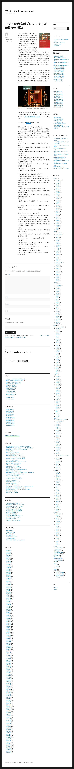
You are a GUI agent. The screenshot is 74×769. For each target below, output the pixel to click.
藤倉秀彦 (57, 453)
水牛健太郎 (58, 501)
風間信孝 (57, 274)
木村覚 (57, 257)
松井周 (57, 487)
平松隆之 (57, 428)
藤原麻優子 (58, 461)
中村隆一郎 (58, 388)
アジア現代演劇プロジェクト (32, 116)
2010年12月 (8, 632)
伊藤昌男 (57, 191)
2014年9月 (8, 563)
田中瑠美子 (58, 341)
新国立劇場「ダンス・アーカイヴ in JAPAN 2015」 (17, 449)
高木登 (57, 362)
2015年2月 (8, 555)
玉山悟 (57, 337)
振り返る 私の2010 (10, 415)
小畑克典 (57, 203)
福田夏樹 (57, 447)
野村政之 (57, 415)
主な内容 (28, 122)
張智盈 (57, 566)
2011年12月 (8, 613)
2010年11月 (8, 634)
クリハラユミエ (59, 234)
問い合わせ (56, 45)
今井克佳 (57, 186)
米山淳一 (57, 543)
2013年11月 (8, 578)
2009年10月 (8, 654)
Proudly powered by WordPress (26, 762)
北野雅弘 (57, 240)
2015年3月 (8, 553)
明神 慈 (57, 484)
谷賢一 (57, 354)
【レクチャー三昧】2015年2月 (12, 484)
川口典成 (57, 251)
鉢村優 (57, 464)
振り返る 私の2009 (10, 417)
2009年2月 (8, 666)
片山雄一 (57, 268)
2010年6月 (8, 641)
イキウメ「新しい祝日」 (11, 483)
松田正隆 (57, 493)
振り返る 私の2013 (10, 411)
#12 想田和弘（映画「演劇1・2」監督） (14, 503)
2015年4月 (8, 552)
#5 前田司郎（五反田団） (11, 514)
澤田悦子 (57, 308)
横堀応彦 (57, 538)
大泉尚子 (57, 197)
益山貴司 (57, 506)
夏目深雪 (57, 396)
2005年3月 (8, 739)
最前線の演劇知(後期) (11, 385)
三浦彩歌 (57, 473)
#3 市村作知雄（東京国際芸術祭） (13, 517)
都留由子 (57, 357)
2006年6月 (8, 715)
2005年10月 (8, 728)
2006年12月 (8, 706)
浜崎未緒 (57, 442)
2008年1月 (8, 686)
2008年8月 (8, 675)
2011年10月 (8, 617)
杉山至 (57, 300)
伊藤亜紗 (57, 188)
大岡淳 (57, 194)
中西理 (57, 390)
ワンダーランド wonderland (19, 11)
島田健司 (57, 291)
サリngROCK (58, 285)
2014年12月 (8, 558)
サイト (6, 311)
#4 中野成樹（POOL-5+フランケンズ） (14, 515)
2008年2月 (8, 684)
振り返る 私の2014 (10, 409)
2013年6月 (8, 586)
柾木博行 (57, 495)
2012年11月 (8, 597)
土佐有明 (57, 328)
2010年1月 (8, 649)
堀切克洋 (57, 424)
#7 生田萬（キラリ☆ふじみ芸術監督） (14, 511)
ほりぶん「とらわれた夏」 (12, 480)
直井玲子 (57, 404)
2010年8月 (8, 638)
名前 (6, 297)
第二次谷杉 (58, 350)
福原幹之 (57, 444)
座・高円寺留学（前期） (11, 394)
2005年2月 (8, 740)
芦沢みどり (58, 222)
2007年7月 (8, 695)
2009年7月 (8, 658)
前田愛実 (57, 476)
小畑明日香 (58, 205)
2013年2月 (8, 592)
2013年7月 (8, 584)
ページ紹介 (56, 555)
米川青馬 (57, 544)
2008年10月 (8, 672)
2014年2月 (8, 573)
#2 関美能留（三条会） (11, 518)
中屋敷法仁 (58, 381)
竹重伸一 (57, 348)
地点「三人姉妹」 (10, 451)
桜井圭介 (57, 307)
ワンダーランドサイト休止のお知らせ (14, 478)
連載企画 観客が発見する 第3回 (13, 463)
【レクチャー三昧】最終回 (12, 460)
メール (7, 304)
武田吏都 (57, 334)
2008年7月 (8, 677)
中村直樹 (57, 387)
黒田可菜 (57, 280)
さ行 (55, 282)
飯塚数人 (57, 229)
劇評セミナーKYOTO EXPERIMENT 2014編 (16, 379)
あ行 (55, 178)
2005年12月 (8, 725)
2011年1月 (8, 630)
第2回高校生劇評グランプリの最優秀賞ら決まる (16, 469)
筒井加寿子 (58, 351)
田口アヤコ (58, 344)
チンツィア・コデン (60, 327)
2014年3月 (8, 572)
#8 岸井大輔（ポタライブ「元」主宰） (14, 509)
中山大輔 (57, 382)
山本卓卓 (57, 527)
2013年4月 (8, 589)
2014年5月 (8, 569)
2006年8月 (8, 712)
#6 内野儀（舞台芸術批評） (12, 512)
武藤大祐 (57, 499)
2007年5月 (8, 698)
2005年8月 (8, 731)
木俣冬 (57, 256)
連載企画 (56, 570)
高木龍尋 (57, 364)
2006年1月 (8, 723)
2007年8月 (8, 694)
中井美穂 (57, 376)
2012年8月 (8, 601)
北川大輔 (57, 239)
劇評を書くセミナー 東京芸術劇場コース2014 (16, 488)
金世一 (57, 567)
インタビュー (57, 549)
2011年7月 (8, 621)
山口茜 (57, 524)
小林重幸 (57, 246)
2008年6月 (8, 678)
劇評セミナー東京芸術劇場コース (13, 383)
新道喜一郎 (58, 299)
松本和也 (57, 490)
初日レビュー (57, 557)
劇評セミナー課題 (58, 558)
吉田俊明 (57, 520)
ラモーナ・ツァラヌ (60, 547)
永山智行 (57, 401)
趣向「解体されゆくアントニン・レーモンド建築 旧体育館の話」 (20, 472)
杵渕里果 (57, 259)
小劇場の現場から (58, 560)
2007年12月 (8, 688)
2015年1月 (8, 556)
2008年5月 (8, 680)
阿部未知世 (58, 225)
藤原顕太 (57, 459)
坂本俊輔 (57, 288)
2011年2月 (8, 629)
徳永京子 (57, 331)
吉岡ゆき (57, 515)
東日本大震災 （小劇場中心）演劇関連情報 (15, 540)
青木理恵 (57, 226)
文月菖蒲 (57, 432)
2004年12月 (8, 743)
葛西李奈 (57, 271)
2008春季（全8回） (10, 399)
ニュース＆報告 (8, 41)
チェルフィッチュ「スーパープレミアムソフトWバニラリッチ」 (20, 486)
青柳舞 (57, 228)
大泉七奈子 (58, 195)
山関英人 (57, 535)
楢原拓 (57, 399)
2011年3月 (8, 627)
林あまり (57, 435)
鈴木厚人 (57, 317)
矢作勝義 (57, 540)
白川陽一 (57, 310)
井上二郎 (57, 183)
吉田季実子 (58, 521)
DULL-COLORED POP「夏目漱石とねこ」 (15, 474)
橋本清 (57, 441)
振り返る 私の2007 (10, 420)
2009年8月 (8, 657)
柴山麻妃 (57, 302)
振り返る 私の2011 (10, 414)
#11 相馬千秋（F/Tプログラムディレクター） (16, 504)
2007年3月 (8, 701)
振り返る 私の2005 (10, 423)
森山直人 (57, 498)
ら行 (55, 546)
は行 (55, 418)
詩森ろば (57, 313)
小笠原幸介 (58, 206)
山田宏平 (57, 532)
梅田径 (57, 215)
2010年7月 (8, 640)
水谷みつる (58, 503)
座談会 (55, 561)
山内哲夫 (57, 523)
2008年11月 (8, 671)
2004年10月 (8, 746)
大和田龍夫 (58, 192)
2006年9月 (8, 711)
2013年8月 (8, 583)
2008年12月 (8, 669)
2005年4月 (8, 737)
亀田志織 (57, 236)
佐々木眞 (57, 286)
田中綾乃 (57, 342)
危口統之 (57, 242)
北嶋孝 (57, 237)
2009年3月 (8, 664)
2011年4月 (8, 626)
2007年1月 (8, 705)
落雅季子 (57, 223)
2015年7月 (8, 550)
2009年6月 (8, 660)
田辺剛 (57, 345)
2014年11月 (8, 559)
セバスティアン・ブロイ (61, 419)
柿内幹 (57, 260)
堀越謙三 (57, 427)
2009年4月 (8, 663)
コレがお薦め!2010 (10, 538)
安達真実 (57, 198)
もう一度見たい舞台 (10, 535)
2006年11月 (8, 708)
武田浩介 (57, 336)
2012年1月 (8, 612)
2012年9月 (8, 600)
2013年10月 (8, 580)
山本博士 (57, 529)
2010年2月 (8, 647)
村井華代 (57, 486)
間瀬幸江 (57, 509)
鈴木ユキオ (58, 314)
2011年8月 (8, 620)
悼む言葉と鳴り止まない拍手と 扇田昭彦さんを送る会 (18, 446)
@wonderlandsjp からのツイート (12, 435)
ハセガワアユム (59, 421)
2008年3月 (8, 683)
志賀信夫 (57, 294)
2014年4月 (8, 570)
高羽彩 (57, 370)
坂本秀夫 (57, 290)
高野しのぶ (58, 371)
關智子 (57, 320)
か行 (55, 231)
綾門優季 (57, 220)
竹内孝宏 (57, 347)
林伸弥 (57, 438)
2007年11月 (8, 689)
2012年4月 (8, 607)
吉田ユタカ (58, 518)
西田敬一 (57, 412)
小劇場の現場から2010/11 (11, 537)
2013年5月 (8, 587)
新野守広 (57, 398)
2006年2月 (8, 722)
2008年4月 (8, 681)
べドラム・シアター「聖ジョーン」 (13, 477)
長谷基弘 (57, 466)
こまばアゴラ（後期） (11, 389)
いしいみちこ (58, 180)
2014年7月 (8, 566)
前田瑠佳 (57, 478)
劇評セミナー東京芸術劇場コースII (13, 382)
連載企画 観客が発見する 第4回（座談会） (16, 458)
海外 (55, 563)
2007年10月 (8, 691)
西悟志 (57, 408)
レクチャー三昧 (57, 44)
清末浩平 (57, 265)
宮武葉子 (57, 483)
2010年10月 (8, 635)
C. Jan (57, 564)
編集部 (6, 37)
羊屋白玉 (57, 449)
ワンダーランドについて (59, 42)
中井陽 (57, 378)
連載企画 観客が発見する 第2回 (13, 468)
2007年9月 (8, 692)
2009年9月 (8, 655)
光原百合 (57, 475)
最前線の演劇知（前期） (11, 388)
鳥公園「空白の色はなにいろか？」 (13, 481)
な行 (55, 374)
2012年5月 (8, 606)
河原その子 (58, 263)
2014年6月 (8, 567)
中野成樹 (57, 393)
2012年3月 (8, 609)
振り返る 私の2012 (10, 412)
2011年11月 (8, 615)
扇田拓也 (57, 296)
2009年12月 (8, 651)
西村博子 (57, 410)
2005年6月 (8, 734)
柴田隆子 (57, 305)
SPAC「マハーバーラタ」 (11, 491)
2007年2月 (8, 703)
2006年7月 (8, 714)
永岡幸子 (57, 402)
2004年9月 (8, 748)
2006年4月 (8, 718)
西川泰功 (57, 407)
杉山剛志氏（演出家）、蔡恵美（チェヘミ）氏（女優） (18, 489)
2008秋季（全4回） (10, 397)
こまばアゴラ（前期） (11, 391)
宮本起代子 (58, 481)
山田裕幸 (57, 533)
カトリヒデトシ (59, 232)
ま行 (55, 470)
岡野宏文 (57, 209)
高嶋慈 (57, 361)
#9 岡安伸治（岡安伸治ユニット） (13, 507)
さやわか (57, 283)
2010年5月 (8, 643)
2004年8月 (8, 749)
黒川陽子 (57, 277)
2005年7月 (8, 732)
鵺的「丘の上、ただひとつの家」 (13, 452)
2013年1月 (8, 593)
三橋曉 (57, 472)
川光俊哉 (57, 249)
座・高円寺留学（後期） (11, 393)
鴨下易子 (57, 276)
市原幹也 (57, 212)
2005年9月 (8, 729)
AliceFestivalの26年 (10, 396)
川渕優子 (57, 253)
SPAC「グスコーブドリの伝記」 (13, 464)
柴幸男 (57, 303)
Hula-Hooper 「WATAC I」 (12, 492)
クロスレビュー (57, 550)
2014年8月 (8, 564)
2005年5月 (8, 735)
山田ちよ (57, 530)
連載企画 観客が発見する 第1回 (13, 471)
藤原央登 (57, 458)
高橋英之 (57, 368)
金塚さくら (58, 273)
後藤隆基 (57, 254)
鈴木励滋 (57, 316)
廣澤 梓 (57, 430)
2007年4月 (8, 700)
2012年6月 (8, 604)
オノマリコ (58, 182)
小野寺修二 (58, 208)
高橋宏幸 (57, 365)
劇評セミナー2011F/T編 (11, 386)
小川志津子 (58, 200)
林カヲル (57, 436)
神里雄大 (57, 269)
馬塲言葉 (57, 467)
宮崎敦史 (57, 479)
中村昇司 (57, 385)
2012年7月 (8, 603)
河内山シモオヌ (59, 262)
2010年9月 (8, 637)
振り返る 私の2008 (10, 419)
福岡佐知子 (58, 445)
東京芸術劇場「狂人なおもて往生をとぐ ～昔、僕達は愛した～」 (20, 447)
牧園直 (57, 504)
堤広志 (57, 330)
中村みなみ (58, 384)
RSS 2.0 (56, 587)
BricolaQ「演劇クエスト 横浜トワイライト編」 (16, 461)
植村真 (57, 217)
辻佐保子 (57, 356)
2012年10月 (8, 598)
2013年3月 (8, 590)
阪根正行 (57, 322)
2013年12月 (8, 576)
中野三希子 (58, 391)
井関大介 (57, 185)
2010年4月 (8, 644)
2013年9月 (8, 581)
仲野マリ (57, 395)
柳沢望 (57, 537)
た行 (55, 325)
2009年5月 (8, 661)
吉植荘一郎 (58, 516)
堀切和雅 (57, 425)
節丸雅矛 (57, 311)
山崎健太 (57, 526)
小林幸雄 (57, 243)
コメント (7, 274)
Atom (55, 589)
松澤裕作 (57, 492)
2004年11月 (8, 745)
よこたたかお (58, 513)
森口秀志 (57, 496)
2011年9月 (8, 618)
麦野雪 (57, 510)
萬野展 (57, 452)
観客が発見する (9, 530)
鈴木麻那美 (58, 319)
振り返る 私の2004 (10, 425)
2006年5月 (8, 717)
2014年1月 (8, 575)
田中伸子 (57, 339)
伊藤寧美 (57, 189)
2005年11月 (8, 726)
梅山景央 (57, 214)
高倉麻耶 (57, 359)
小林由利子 (58, 245)
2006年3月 (8, 720)
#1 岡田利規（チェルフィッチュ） (13, 520)
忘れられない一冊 (10, 533)
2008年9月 (8, 674)
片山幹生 (57, 266)
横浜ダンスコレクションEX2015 (13, 466)
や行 (55, 512)
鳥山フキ (57, 373)
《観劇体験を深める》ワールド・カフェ (14, 454)
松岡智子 (57, 489)
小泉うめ (57, 248)
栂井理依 (57, 333)
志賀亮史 (57, 293)
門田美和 (57, 507)
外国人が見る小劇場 (10, 532)
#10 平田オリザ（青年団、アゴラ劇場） (14, 506)
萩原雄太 (57, 450)
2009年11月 (8, 652)
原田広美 (57, 422)
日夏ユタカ (58, 433)
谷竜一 (57, 353)
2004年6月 (8, 752)
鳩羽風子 (57, 469)
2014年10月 (8, 561)
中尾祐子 (57, 379)
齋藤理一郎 (58, 324)
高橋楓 (57, 367)
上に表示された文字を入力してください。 (14, 322)
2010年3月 (8, 646)
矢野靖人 (57, 541)
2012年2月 (8, 610)
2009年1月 (8, 668)
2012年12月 (8, 595)
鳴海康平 (57, 416)
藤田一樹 (57, 462)
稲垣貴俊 (57, 219)
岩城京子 (57, 211)
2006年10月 (8, 709)
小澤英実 (57, 202)
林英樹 (57, 439)
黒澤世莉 (57, 279)
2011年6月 (8, 623)
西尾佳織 (57, 405)
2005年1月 (8, 742)
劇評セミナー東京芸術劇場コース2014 (15, 380)
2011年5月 (8, 624)
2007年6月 (8, 697)
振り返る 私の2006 (10, 422)
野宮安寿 (57, 413)
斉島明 (57, 297)
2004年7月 (8, 751)
